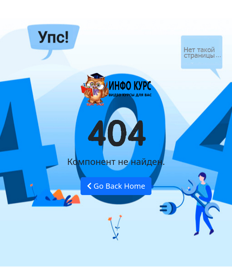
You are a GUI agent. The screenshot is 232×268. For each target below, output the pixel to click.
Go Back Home (116, 186)
